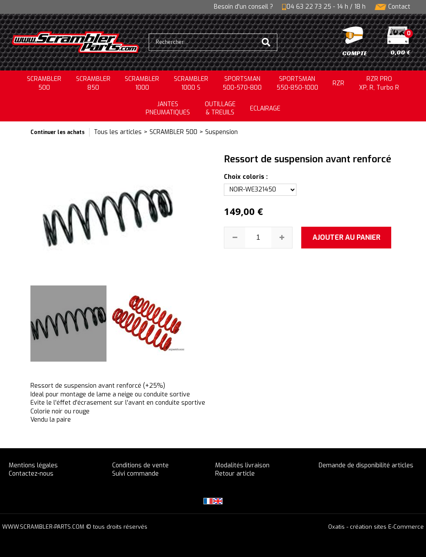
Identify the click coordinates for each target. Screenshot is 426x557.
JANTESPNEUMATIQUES (168, 108)
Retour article (235, 474)
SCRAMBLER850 (93, 83)
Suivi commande (135, 474)
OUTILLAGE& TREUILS (220, 108)
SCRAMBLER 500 (173, 132)
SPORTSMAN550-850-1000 (297, 83)
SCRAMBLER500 (44, 83)
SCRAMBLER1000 (142, 83)
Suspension (221, 132)
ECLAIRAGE (265, 108)
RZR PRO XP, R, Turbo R (379, 83)
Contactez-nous (31, 474)
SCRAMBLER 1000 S (191, 83)
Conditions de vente (140, 465)
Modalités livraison (242, 465)
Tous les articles (118, 132)
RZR (338, 83)
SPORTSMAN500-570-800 (242, 83)
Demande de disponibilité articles (366, 465)
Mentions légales (33, 465)
